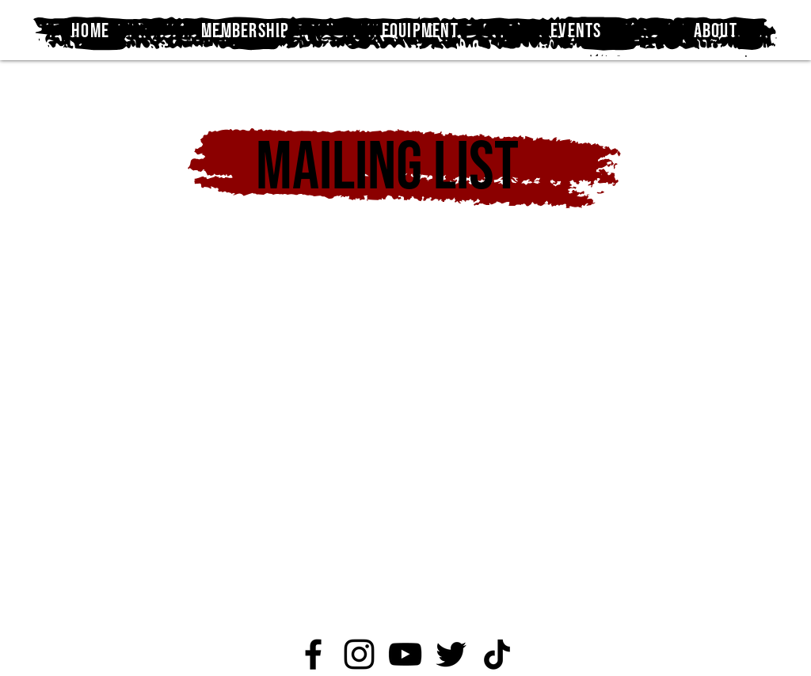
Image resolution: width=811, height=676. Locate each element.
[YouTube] (405, 654)
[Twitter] (451, 654)
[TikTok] (497, 654)
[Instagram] (359, 654)
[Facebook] (313, 654)
